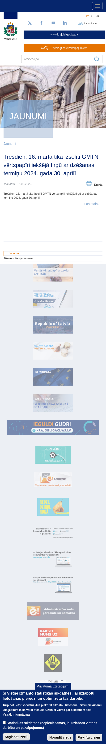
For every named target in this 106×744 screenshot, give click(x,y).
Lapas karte (90, 23)
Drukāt (98, 184)
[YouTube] (53, 23)
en (97, 16)
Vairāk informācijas (16, 719)
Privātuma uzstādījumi (53, 691)
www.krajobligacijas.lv (64, 34)
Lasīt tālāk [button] (91, 204)
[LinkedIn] (65, 23)
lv (87, 16)
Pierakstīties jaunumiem (19, 258)
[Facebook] (41, 23)
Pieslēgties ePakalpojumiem (69, 48)
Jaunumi (10, 143)
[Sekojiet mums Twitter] (29, 23)
